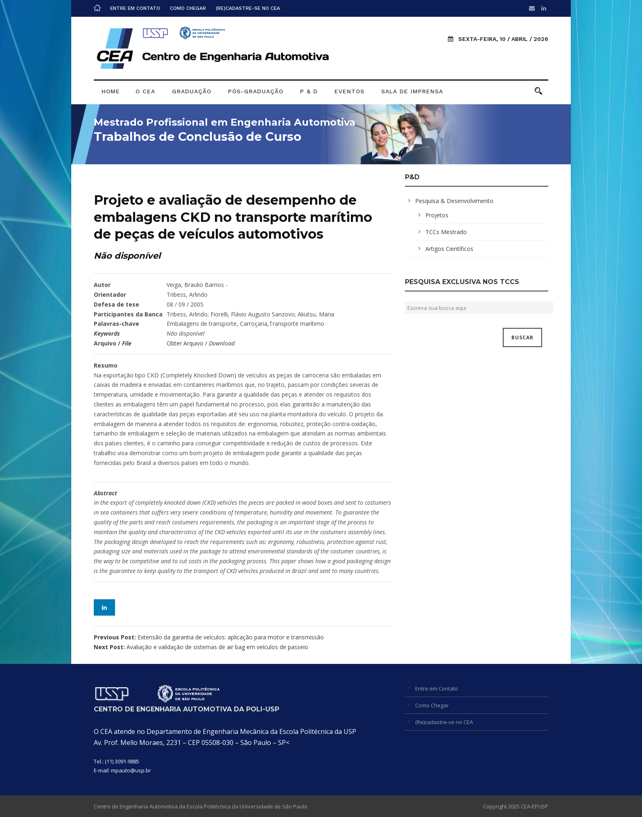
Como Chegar (188, 8)
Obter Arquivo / (201, 343)
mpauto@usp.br (131, 770)
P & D (309, 91)
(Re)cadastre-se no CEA (248, 8)
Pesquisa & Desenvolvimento (454, 201)
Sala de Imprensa (412, 91)
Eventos (349, 91)
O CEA (145, 91)
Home (111, 91)
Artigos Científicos (449, 249)
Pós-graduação (255, 91)
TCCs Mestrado (446, 232)
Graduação (191, 91)
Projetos (436, 215)
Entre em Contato (135, 8)
